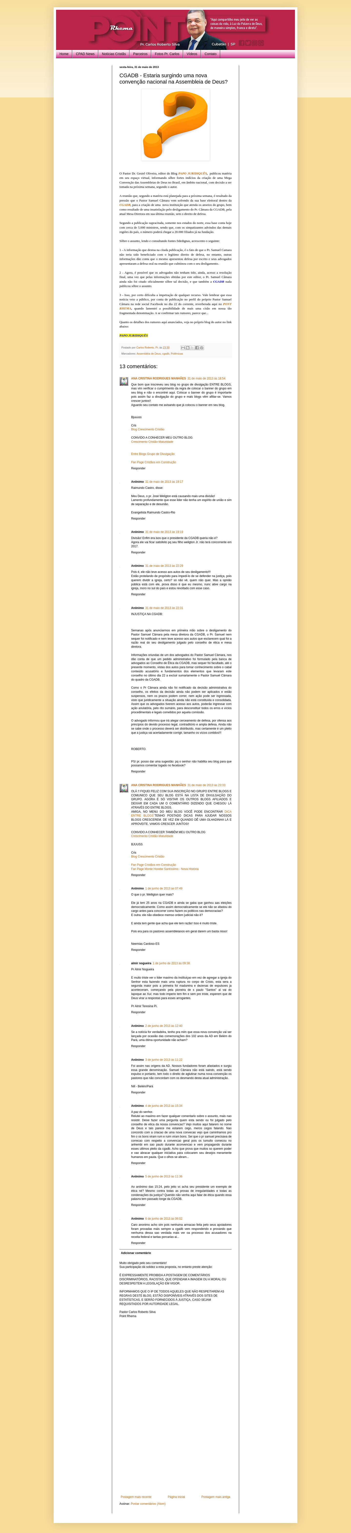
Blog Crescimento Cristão (147, 429)
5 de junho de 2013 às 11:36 (163, 1176)
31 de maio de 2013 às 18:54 (206, 378)
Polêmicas (177, 353)
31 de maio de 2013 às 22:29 (164, 566)
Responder (138, 468)
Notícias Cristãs (114, 54)
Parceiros (140, 54)
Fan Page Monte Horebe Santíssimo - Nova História (165, 869)
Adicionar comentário (136, 1253)
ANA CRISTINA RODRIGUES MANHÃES (158, 378)
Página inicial (176, 1497)
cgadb (165, 353)
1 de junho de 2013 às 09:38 (171, 963)
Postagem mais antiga (215, 1497)
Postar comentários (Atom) (148, 1503)
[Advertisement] (175, 1458)
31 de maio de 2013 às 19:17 (164, 481)
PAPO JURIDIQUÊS (192, 173)
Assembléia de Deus (148, 353)
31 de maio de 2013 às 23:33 (206, 785)
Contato (210, 54)
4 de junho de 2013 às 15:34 (163, 1106)
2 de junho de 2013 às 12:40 (163, 1026)
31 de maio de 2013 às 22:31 (164, 608)
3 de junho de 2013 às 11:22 (163, 1059)
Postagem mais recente (136, 1497)
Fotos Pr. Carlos (167, 54)
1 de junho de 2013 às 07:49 (163, 888)
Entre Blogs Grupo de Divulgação (153, 454)
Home (63, 54)
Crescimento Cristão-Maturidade (152, 442)
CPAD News (85, 54)
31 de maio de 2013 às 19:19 (164, 532)
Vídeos (192, 54)
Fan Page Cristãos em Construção (153, 462)
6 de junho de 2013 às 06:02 (163, 1218)
